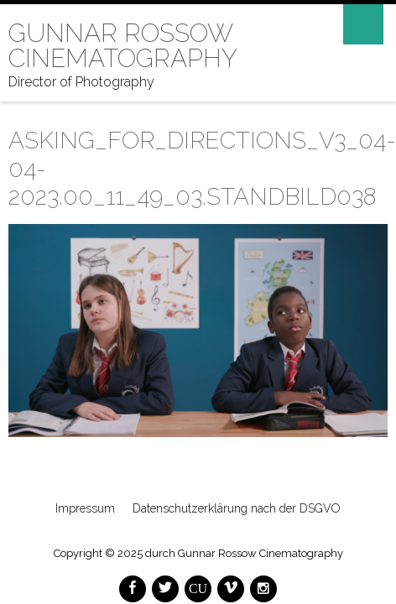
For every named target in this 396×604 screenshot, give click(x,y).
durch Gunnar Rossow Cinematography (244, 553)
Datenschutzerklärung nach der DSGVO (237, 508)
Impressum (85, 508)
